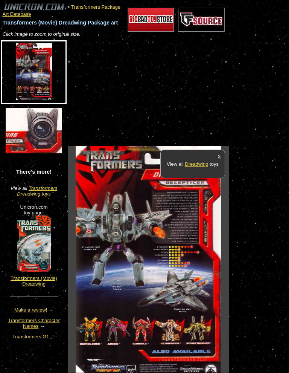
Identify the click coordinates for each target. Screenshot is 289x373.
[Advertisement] (156, 92)
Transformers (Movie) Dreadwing (34, 281)
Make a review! (30, 310)
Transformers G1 (30, 336)
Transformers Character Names (34, 323)
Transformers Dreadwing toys (37, 191)
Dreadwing (196, 164)
